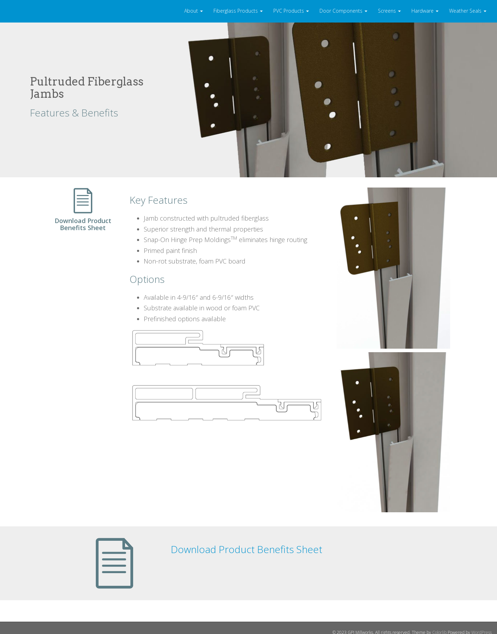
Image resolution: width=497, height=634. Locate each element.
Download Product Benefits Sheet (246, 549)
